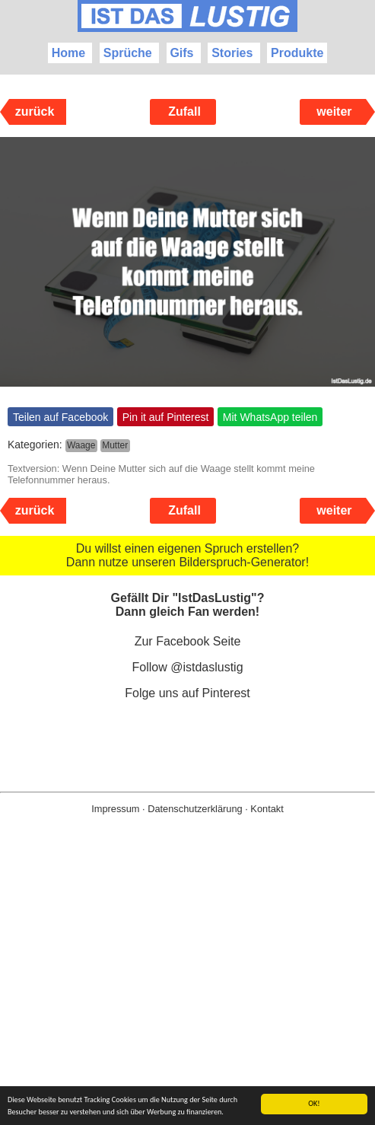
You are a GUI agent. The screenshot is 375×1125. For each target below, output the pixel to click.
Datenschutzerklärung (195, 808)
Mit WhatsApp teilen (270, 417)
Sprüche (127, 52)
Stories (232, 52)
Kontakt (266, 808)
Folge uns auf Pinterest (187, 693)
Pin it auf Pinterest (165, 417)
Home (68, 52)
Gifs (181, 52)
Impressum (115, 808)
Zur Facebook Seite (188, 641)
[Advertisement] (187, 994)
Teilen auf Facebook (60, 417)
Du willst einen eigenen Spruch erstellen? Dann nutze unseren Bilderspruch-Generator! (187, 555)
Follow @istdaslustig (187, 667)
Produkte (297, 52)
